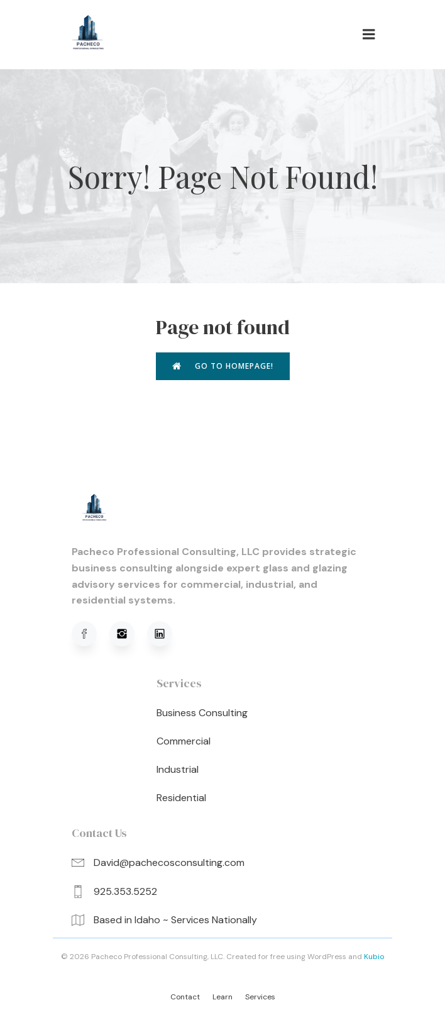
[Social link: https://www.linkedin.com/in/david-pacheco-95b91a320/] (166, 633)
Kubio (374, 957)
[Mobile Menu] (369, 34)
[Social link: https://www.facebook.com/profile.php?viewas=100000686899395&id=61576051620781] (90, 633)
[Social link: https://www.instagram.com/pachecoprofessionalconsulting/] (128, 633)
